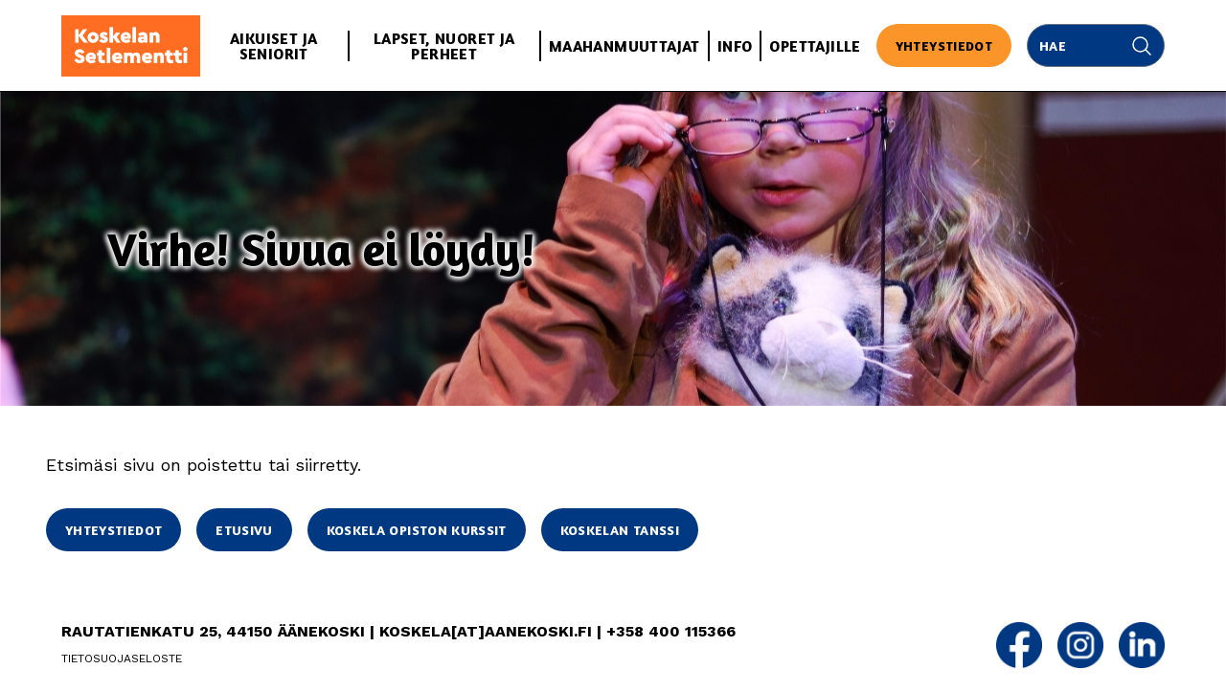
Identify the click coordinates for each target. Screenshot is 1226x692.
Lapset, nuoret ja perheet (444, 46)
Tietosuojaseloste (121, 658)
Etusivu (244, 530)
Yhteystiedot (944, 45)
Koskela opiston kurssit (417, 530)
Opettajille (814, 46)
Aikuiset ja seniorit (273, 46)
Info (735, 46)
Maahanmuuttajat (624, 46)
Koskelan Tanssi (619, 530)
